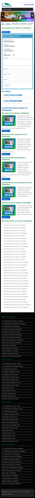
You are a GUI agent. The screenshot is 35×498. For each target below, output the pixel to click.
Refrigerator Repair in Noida (9, 397)
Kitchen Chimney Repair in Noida (10, 381)
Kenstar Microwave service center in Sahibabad (15, 266)
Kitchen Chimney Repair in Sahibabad (11, 466)
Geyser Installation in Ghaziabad (10, 349)
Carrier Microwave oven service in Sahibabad (15, 239)
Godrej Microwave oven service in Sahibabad (15, 252)
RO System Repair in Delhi (8, 437)
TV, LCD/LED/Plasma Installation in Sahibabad (13, 452)
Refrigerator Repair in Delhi (8, 439)
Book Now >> (5, 32)
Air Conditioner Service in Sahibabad (11, 460)
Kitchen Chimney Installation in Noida (11, 383)
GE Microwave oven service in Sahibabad (14, 250)
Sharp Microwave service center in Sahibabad (15, 295)
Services (8, 23)
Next (32, 15)
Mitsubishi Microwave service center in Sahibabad (16, 274)
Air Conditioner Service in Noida (10, 375)
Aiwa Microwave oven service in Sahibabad (14, 229)
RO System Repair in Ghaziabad (10, 352)
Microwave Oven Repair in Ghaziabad (11, 357)
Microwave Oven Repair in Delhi (10, 442)
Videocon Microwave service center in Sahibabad (16, 303)
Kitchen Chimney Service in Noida (10, 386)
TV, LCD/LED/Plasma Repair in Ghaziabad (12, 322)
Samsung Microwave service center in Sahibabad (16, 287)
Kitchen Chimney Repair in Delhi (10, 423)
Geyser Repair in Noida (7, 389)
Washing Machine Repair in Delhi (10, 420)
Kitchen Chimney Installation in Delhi (11, 426)
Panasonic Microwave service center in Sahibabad (16, 282)
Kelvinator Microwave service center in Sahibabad (16, 263)
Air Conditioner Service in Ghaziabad (11, 333)
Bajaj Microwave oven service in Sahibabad (14, 231)
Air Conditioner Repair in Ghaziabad (11, 327)
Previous (2, 15)
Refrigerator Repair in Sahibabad (10, 482)
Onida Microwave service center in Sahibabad (15, 279)
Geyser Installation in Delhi (8, 434)
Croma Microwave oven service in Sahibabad (15, 242)
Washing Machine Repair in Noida (10, 378)
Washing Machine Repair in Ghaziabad (11, 335)
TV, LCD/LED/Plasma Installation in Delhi (12, 410)
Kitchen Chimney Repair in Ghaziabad (11, 338)
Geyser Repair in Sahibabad (9, 474)
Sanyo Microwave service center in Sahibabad (15, 292)
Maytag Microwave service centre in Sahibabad (15, 271)
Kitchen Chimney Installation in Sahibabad (12, 468)
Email (17, 82)
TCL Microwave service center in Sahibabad (14, 300)
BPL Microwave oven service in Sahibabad (14, 237)
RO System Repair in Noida (8, 394)
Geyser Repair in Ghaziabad (9, 346)
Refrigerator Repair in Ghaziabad (10, 354)
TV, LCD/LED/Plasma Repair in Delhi (11, 407)
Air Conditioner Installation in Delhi (10, 415)
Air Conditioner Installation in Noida (10, 373)
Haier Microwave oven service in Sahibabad (14, 255)
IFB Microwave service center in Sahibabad (14, 260)
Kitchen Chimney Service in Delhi (10, 429)
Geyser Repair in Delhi (7, 431)
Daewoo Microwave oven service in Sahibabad (15, 245)
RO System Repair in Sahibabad (10, 479)
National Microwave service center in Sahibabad (16, 276)
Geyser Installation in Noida (8, 391)
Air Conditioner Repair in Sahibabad (11, 455)
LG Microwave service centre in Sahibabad (14, 268)
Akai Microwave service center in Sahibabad (15, 226)
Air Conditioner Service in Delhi (9, 418)
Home (2, 23)
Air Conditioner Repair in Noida (9, 370)
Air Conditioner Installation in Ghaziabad (12, 330)
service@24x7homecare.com (26, 2)
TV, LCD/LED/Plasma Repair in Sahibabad (12, 449)
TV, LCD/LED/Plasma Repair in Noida (11, 364)
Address (17, 62)
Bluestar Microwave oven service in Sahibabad (15, 234)
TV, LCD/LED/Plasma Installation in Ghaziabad (13, 325)
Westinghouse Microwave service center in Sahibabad (17, 306)
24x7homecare (26, 492)
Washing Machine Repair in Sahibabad (11, 463)
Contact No (17, 76)
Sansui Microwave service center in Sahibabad (15, 290)
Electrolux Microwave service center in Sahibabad (16, 247)
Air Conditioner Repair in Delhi (9, 412)
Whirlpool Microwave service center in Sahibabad (16, 308)
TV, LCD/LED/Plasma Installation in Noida (12, 367)
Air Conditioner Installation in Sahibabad (12, 457)
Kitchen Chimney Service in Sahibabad (11, 471)
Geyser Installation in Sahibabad (10, 476)
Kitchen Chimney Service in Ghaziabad (11, 344)
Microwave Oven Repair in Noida (10, 400)
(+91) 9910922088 (13, 102)
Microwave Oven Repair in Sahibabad (11, 485)
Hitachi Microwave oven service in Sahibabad (15, 258)
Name (17, 71)
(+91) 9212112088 (13, 96)
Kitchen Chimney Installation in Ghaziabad (12, 341)
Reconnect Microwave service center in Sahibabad (16, 284)
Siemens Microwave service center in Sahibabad (16, 298)
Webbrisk (10, 495)
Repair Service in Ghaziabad (19, 23)
